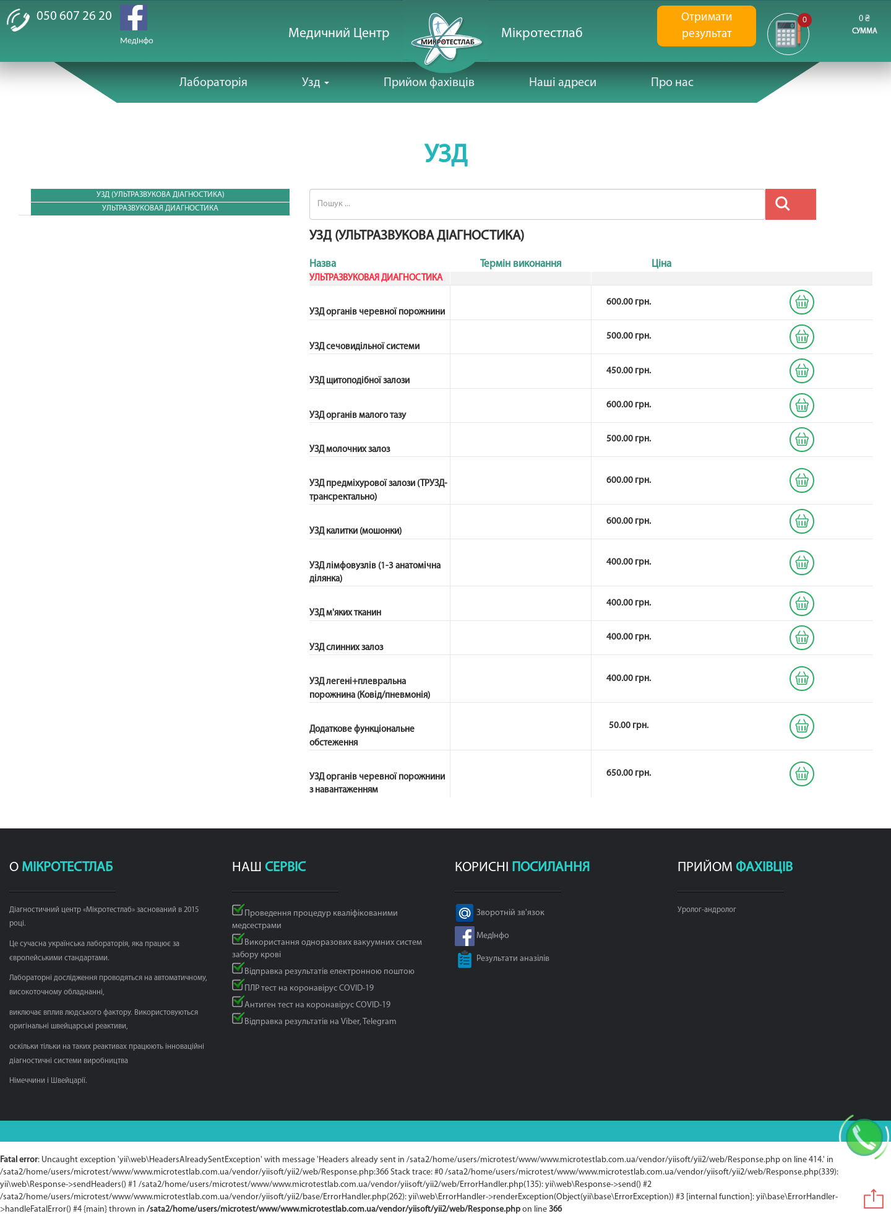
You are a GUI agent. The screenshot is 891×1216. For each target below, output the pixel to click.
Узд (315, 83)
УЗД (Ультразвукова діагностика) (161, 195)
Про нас (672, 83)
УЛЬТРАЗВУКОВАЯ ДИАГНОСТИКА (160, 208)
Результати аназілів (502, 958)
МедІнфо (482, 935)
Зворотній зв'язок (499, 913)
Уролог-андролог (707, 910)
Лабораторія (213, 83)
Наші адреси (562, 83)
